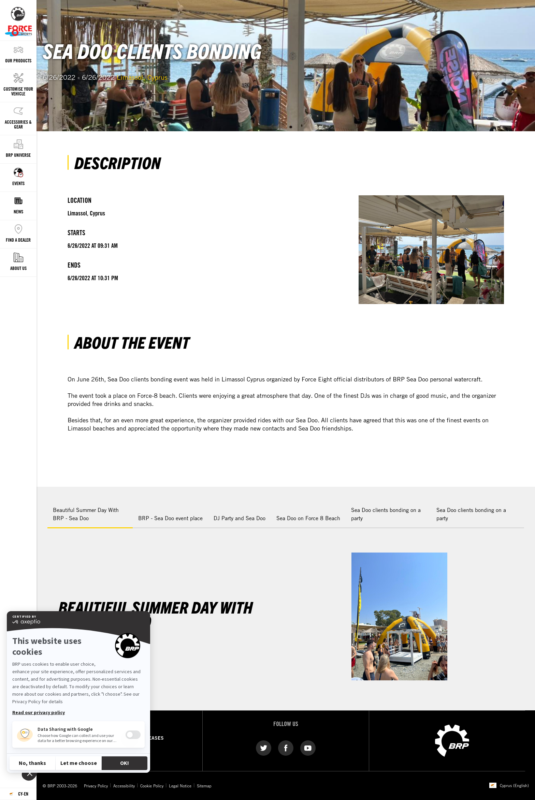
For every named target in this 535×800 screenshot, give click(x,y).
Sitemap (204, 785)
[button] (521, 508)
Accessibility (124, 785)
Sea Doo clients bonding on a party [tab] (386, 514)
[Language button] (18, 794)
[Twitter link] (263, 747)
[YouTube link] (308, 747)
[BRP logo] (452, 740)
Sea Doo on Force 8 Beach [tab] (308, 518)
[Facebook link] (285, 747)
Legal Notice (180, 785)
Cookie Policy (151, 785)
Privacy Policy (96, 785)
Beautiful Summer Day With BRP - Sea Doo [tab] (86, 514)
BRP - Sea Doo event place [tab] (170, 518)
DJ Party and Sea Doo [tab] (239, 518)
